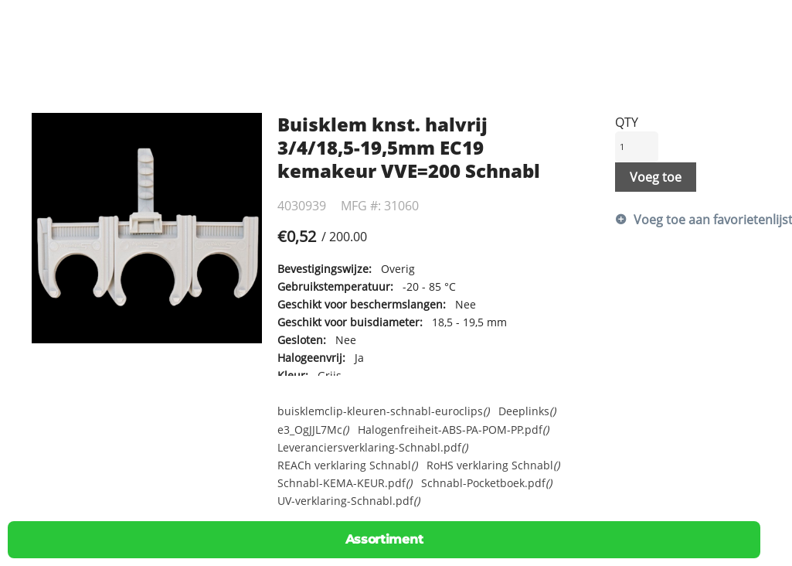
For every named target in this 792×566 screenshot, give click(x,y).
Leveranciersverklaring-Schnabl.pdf (372, 447)
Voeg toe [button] (656, 177)
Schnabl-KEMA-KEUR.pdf (344, 483)
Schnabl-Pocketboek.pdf (486, 483)
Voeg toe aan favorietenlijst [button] (697, 219)
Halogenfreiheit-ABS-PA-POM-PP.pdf (453, 429)
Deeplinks (527, 411)
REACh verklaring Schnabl (347, 465)
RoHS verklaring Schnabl (493, 465)
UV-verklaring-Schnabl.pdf (348, 500)
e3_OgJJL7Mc (312, 429)
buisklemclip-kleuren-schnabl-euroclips (383, 411)
